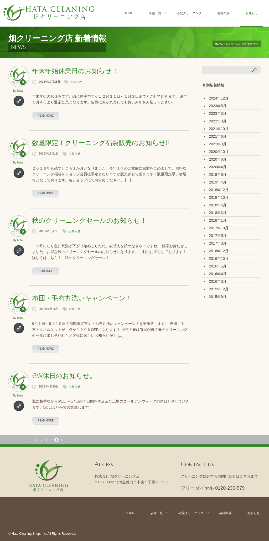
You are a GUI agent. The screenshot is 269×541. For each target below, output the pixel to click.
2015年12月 (219, 289)
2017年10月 (219, 228)
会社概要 (223, 13)
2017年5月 (217, 236)
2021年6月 (217, 136)
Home (128, 13)
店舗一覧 (155, 13)
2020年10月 (219, 152)
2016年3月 (217, 281)
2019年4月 (217, 182)
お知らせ (251, 13)
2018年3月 (217, 213)
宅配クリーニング (189, 13)
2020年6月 (217, 159)
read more (46, 115)
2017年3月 (217, 243)
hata (20, 90)
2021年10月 (219, 129)
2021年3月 (217, 144)
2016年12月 (219, 251)
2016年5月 (217, 266)
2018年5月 (217, 205)
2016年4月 (217, 274)
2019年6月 (217, 174)
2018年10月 (219, 197)
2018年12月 (219, 190)
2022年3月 (217, 121)
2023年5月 (217, 106)
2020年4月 (217, 167)
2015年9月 (217, 297)
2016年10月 (219, 258)
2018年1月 (217, 220)
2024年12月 (219, 98)
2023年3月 (217, 113)
